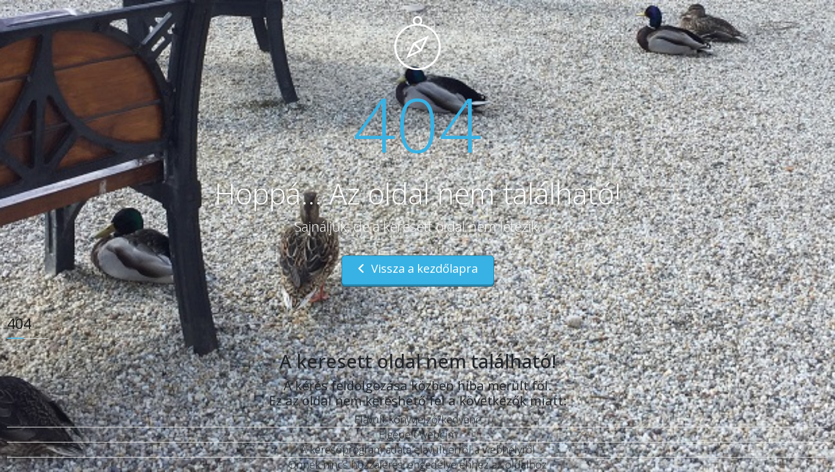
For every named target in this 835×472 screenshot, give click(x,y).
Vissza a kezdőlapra (418, 268)
